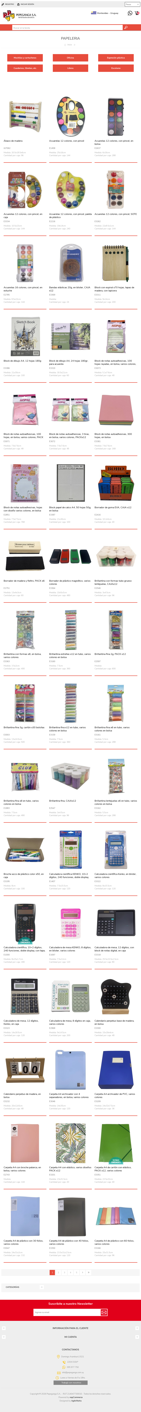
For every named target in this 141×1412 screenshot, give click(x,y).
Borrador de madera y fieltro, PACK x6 (24, 581)
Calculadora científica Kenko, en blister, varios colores (115, 876)
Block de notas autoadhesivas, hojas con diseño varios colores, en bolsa (23, 509)
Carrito (136, 13)
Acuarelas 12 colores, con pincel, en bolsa (114, 142)
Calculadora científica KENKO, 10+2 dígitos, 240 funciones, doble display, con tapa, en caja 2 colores (69, 877)
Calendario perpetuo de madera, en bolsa (22, 1096)
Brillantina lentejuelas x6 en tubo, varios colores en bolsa (116, 802)
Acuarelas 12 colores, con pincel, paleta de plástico (70, 216)
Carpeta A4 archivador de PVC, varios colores (115, 1096)
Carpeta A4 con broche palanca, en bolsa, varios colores (22, 1169)
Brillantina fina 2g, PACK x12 (110, 654)
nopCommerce (76, 1397)
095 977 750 (130, 13)
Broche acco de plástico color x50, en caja (24, 876)
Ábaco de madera (13, 141)
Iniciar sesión (27, 4)
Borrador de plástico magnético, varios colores (69, 582)
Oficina (70, 57)
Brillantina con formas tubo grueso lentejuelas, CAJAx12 (113, 582)
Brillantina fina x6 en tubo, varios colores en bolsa (112, 729)
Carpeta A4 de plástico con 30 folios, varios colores (23, 1242)
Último (88, 1272)
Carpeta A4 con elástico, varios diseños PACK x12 (70, 1169)
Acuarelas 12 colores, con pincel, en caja (23, 216)
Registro (9, 4)
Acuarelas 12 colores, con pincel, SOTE (116, 214)
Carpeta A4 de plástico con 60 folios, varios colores (114, 1242)
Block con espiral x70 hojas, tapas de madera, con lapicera (114, 289)
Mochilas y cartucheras (25, 57)
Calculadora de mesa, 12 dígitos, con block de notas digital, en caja (114, 949)
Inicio (69, 44)
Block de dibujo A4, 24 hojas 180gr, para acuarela (68, 362)
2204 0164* (72, 1362)
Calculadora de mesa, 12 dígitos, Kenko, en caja (21, 1022)
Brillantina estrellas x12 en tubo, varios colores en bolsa (70, 656)
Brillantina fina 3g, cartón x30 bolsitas (24, 727)
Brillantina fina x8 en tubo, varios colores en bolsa (21, 802)
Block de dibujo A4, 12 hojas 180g (22, 361)
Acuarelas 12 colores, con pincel (66, 141)
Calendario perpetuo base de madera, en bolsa (114, 1022)
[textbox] (67, 28)
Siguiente (82, 1272)
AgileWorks (76, 1400)
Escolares (116, 68)
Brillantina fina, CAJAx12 (62, 801)
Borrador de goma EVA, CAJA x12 (113, 507)
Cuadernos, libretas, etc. (25, 68)
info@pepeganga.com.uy (73, 1372)
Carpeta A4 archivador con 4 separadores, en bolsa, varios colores (69, 1096)
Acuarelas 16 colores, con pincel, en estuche (23, 289)
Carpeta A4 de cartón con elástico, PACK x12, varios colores (113, 1169)
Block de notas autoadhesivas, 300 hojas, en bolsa (113, 436)
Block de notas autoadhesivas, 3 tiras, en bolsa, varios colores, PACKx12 (69, 436)
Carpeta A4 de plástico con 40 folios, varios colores (69, 1242)
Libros (70, 68)
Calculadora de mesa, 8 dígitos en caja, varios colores (70, 1022)
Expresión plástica (116, 57)
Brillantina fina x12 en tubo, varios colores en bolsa (67, 729)
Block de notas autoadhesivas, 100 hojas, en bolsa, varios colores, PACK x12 (23, 437)
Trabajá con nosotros (71, 1382)
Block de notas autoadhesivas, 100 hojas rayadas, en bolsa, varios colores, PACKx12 (115, 364)
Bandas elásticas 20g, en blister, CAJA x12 (69, 289)
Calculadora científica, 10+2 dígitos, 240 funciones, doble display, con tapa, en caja (24, 950)
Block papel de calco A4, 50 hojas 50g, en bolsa (70, 509)
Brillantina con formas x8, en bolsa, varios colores (22, 656)
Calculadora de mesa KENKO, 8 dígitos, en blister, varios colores (70, 949)
